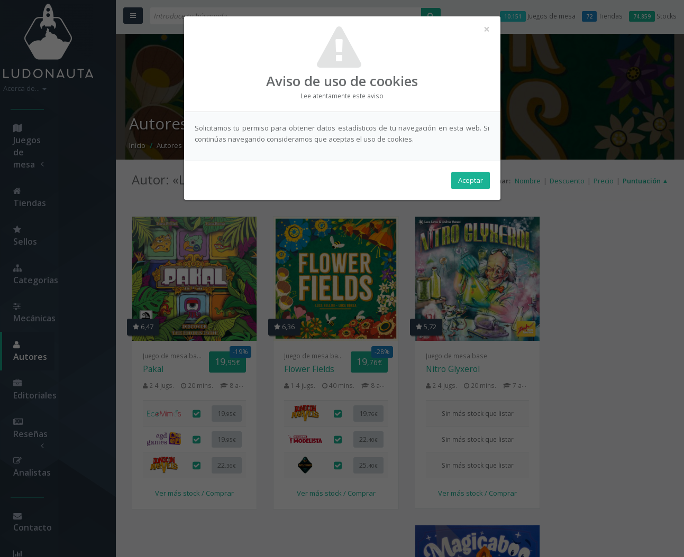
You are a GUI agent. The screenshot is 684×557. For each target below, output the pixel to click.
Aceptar (470, 180)
